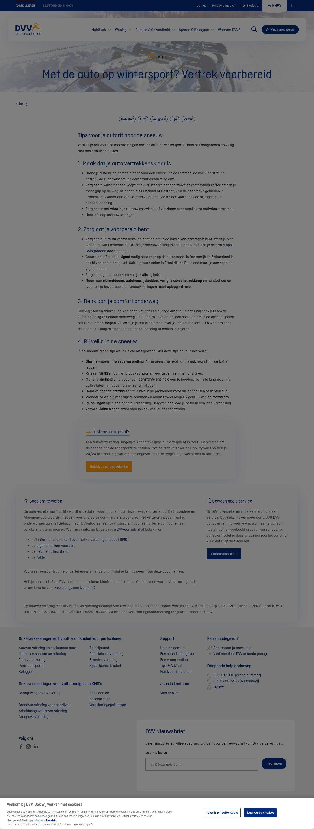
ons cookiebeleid (46, 825)
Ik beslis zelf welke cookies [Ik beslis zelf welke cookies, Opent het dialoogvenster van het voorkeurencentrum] (222, 817)
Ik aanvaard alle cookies (260, 817)
